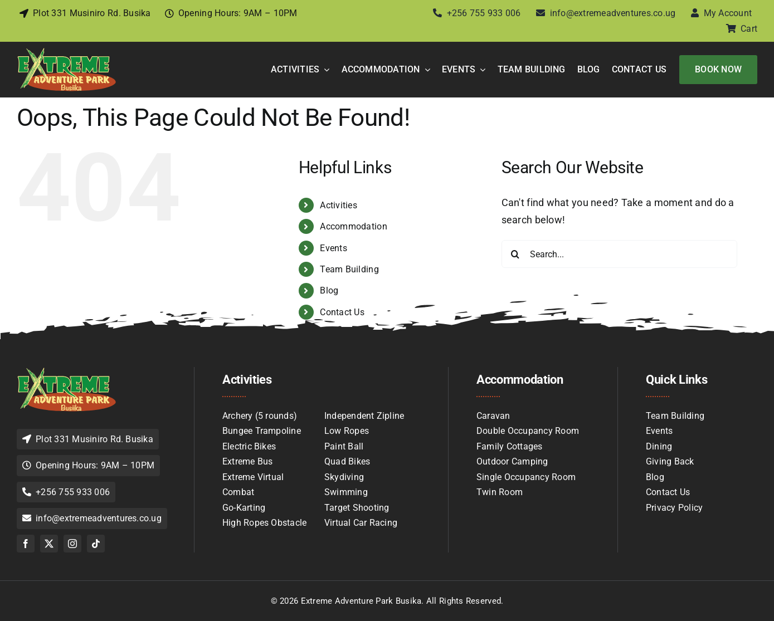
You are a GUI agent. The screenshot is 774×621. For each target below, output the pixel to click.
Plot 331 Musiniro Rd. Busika (92, 13)
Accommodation (353, 226)
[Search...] (619, 254)
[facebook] (26, 543)
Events (333, 248)
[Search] (515, 254)
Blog (329, 290)
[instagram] (72, 543)
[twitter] (49, 543)
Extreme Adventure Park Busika (361, 601)
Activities (338, 205)
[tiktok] (96, 543)
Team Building (349, 269)
